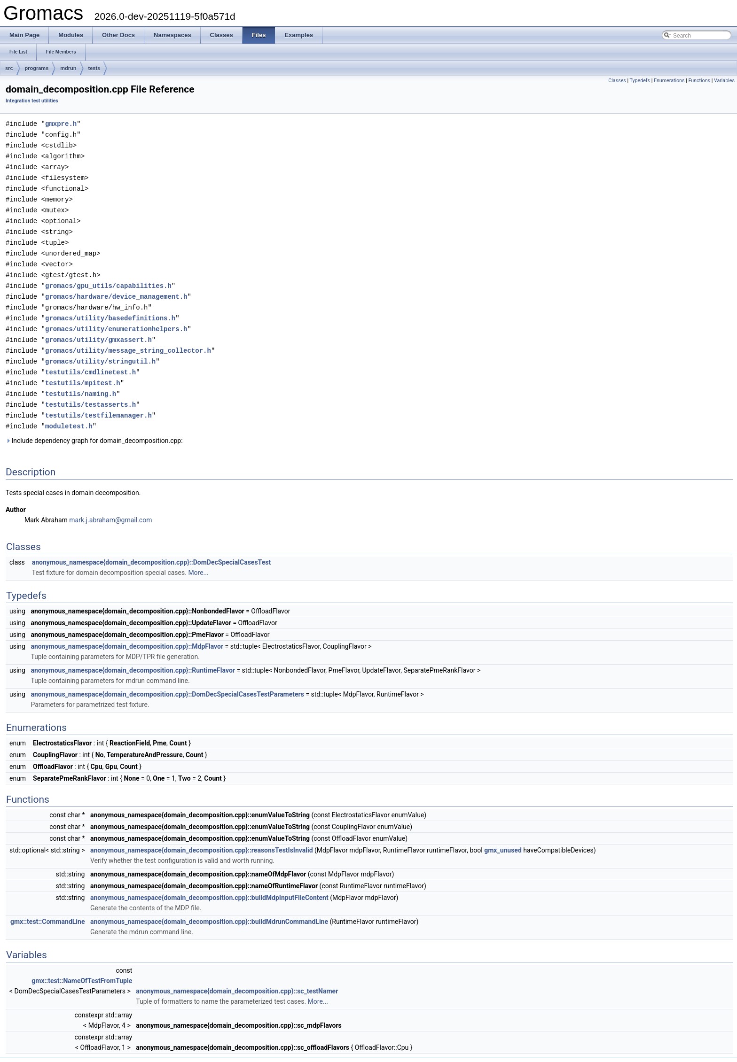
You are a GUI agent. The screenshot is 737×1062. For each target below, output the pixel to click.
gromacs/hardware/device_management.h (116, 288)
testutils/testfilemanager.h (98, 402)
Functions (699, 81)
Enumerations (669, 81)
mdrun (68, 68)
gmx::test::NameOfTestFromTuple (81, 967)
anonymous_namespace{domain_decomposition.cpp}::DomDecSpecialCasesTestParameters (167, 680)
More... (198, 559)
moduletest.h (69, 412)
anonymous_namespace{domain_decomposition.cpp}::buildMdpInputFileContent (209, 884)
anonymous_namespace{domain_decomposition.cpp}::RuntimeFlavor (133, 656)
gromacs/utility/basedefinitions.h (110, 309)
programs (37, 68)
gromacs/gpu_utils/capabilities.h (108, 278)
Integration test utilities (32, 101)
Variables (724, 81)
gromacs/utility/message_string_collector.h (128, 340)
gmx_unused (503, 836)
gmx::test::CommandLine (47, 908)
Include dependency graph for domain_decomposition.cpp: (94, 427)
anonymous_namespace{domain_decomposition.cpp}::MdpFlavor (127, 632)
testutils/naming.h (80, 381)
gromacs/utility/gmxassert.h (98, 330)
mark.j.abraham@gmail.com (110, 506)
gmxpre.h (61, 123)
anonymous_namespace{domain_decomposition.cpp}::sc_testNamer (237, 977)
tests (94, 68)
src (9, 68)
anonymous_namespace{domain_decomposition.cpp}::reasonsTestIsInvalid (201, 836)
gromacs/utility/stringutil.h (100, 350)
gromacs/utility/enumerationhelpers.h (116, 319)
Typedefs (640, 81)
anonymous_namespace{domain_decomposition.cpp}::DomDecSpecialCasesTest (151, 548)
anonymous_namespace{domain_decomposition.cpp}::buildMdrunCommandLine (209, 908)
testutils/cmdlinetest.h (90, 361)
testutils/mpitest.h (82, 371)
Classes (617, 81)
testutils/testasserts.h (90, 392)
